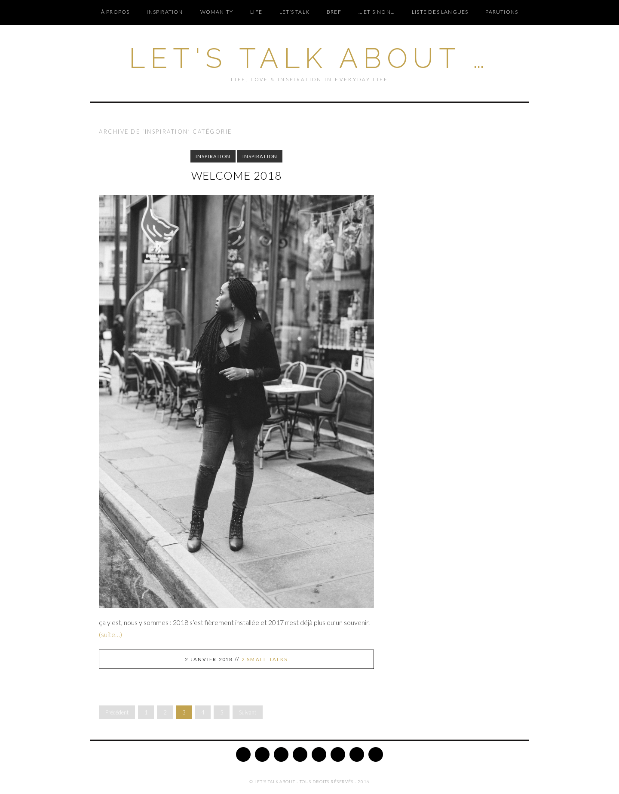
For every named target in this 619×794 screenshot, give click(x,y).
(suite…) (110, 634)
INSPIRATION (165, 12)
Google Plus (319, 754)
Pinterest (281, 754)
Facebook (262, 754)
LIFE (256, 12)
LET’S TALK (294, 12)
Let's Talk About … (309, 58)
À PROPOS (115, 12)
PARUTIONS (501, 12)
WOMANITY (216, 12)
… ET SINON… (377, 12)
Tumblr (356, 754)
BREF (334, 12)
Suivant (247, 712)
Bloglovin (338, 754)
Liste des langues (440, 12)
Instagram (300, 754)
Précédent (117, 712)
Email (375, 754)
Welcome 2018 (236, 175)
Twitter (243, 754)
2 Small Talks (265, 659)
